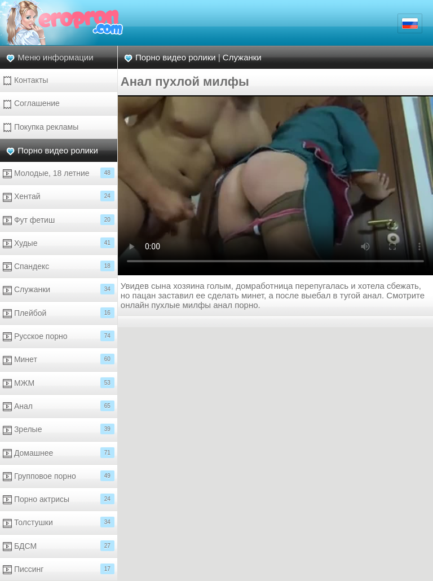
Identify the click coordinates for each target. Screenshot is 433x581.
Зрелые (58, 429)
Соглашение (31, 103)
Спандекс (58, 266)
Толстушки (58, 522)
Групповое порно (58, 475)
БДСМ (58, 545)
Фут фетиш (58, 219)
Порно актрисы (58, 499)
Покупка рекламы (40, 127)
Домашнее (58, 452)
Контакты (25, 80)
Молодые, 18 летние (58, 173)
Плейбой (58, 312)
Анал (58, 405)
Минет (58, 359)
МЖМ (58, 382)
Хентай (58, 196)
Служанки (58, 289)
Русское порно (58, 336)
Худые (58, 242)
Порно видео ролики (57, 150)
